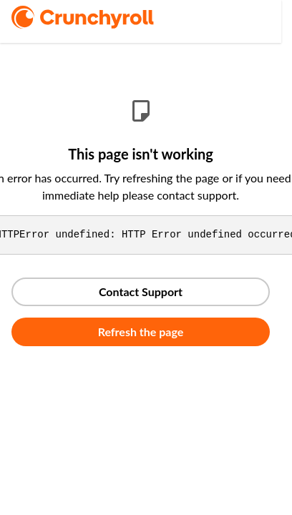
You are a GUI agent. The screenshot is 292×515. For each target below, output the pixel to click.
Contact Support (140, 291)
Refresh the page (141, 331)
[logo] (102, 17)
